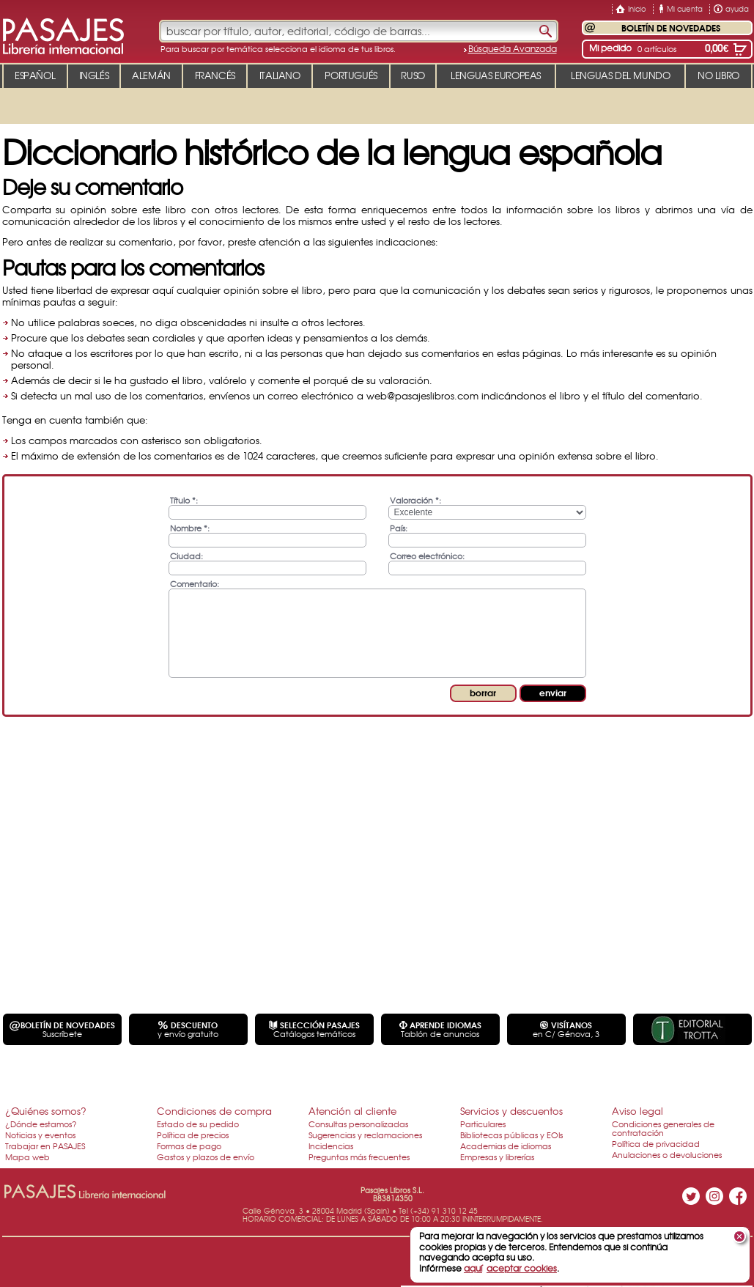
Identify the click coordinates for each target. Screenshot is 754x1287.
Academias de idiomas (505, 1145)
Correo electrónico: (427, 555)
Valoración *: (415, 499)
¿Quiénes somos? (45, 1111)
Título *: (184, 499)
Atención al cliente (352, 1111)
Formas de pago (189, 1145)
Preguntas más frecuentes (359, 1156)
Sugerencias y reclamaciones (365, 1134)
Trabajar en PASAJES (45, 1145)
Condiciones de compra (214, 1111)
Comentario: (194, 583)
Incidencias (330, 1145)
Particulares (483, 1123)
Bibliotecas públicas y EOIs (511, 1134)
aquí (473, 1268)
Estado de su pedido (198, 1123)
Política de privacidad (656, 1143)
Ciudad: (186, 555)
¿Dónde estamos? (41, 1123)
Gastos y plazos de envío (205, 1156)
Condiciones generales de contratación (663, 1128)
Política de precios (193, 1134)
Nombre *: (190, 527)
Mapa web (27, 1156)
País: (398, 527)
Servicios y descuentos (511, 1111)
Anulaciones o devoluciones (667, 1154)
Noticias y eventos (40, 1134)
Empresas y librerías (497, 1156)
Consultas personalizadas (358, 1123)
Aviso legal (637, 1111)
